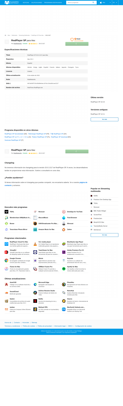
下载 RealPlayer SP (56, 134)
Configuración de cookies (83, 326)
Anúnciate (25, 322)
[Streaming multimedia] (24, 35)
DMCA (70, 326)
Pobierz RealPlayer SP (39, 137)
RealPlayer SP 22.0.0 (98, 102)
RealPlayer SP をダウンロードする (16, 137)
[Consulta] (81, 2)
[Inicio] (5, 35)
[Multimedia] (14, 35)
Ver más (104, 119)
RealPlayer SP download (59, 137)
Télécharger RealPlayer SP (37, 134)
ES (115, 2)
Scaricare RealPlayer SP (13, 140)
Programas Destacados (53, 2)
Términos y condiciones (12, 326)
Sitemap (34, 322)
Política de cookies (29, 326)
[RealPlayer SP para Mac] (37, 35)
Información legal (60, 326)
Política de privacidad (45, 326)
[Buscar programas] (93, 2)
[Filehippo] (11, 2)
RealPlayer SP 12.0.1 (98, 114)
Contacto (17, 322)
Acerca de (8, 322)
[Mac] (9, 35)
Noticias (26, 2)
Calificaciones (36, 2)
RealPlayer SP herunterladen (14, 134)
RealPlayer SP (23, 40)
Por (16, 43)
